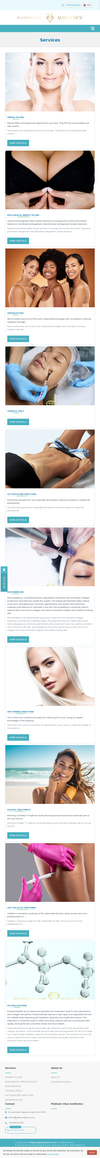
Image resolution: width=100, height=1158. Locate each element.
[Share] (4, 582)
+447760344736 (15, 1129)
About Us (55, 1077)
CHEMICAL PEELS (13, 1091)
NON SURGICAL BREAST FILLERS (21, 1082)
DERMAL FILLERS (13, 1077)
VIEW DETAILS (18, 143)
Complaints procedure (61, 1082)
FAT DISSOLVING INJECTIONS (19, 1095)
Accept (92, 1152)
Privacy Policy (53, 1154)
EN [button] (87, 5)
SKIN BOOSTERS (13, 1086)
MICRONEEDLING (13, 1100)
